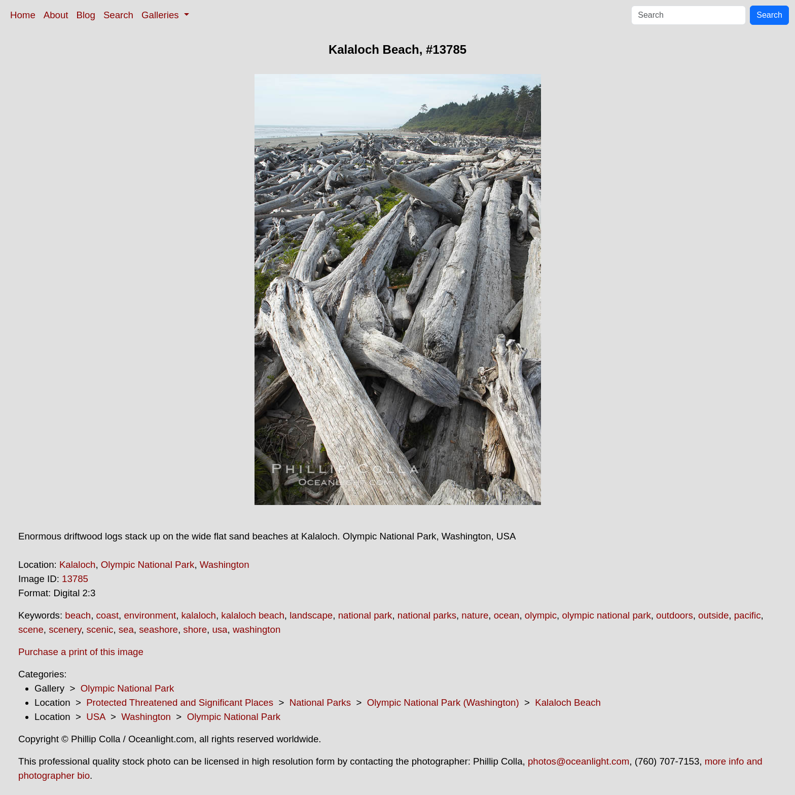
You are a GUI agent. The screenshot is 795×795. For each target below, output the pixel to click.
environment (150, 615)
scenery (65, 629)
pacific (747, 615)
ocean (507, 615)
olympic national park (606, 615)
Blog (86, 15)
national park (365, 615)
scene (31, 629)
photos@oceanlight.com (578, 761)
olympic (541, 615)
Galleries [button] (161, 15)
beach (78, 615)
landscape (311, 615)
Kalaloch (77, 564)
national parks (426, 615)
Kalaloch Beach (568, 702)
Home (22, 15)
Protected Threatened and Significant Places (179, 702)
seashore (158, 629)
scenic (100, 629)
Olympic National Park (148, 564)
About (56, 15)
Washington (224, 564)
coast (107, 615)
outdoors (674, 615)
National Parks (320, 702)
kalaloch (199, 615)
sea (126, 629)
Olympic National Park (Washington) (443, 702)
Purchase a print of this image (80, 651)
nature (474, 615)
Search (118, 15)
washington (256, 629)
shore (195, 629)
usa (219, 629)
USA (95, 716)
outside (713, 615)
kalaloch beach (252, 615)
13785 (75, 578)
